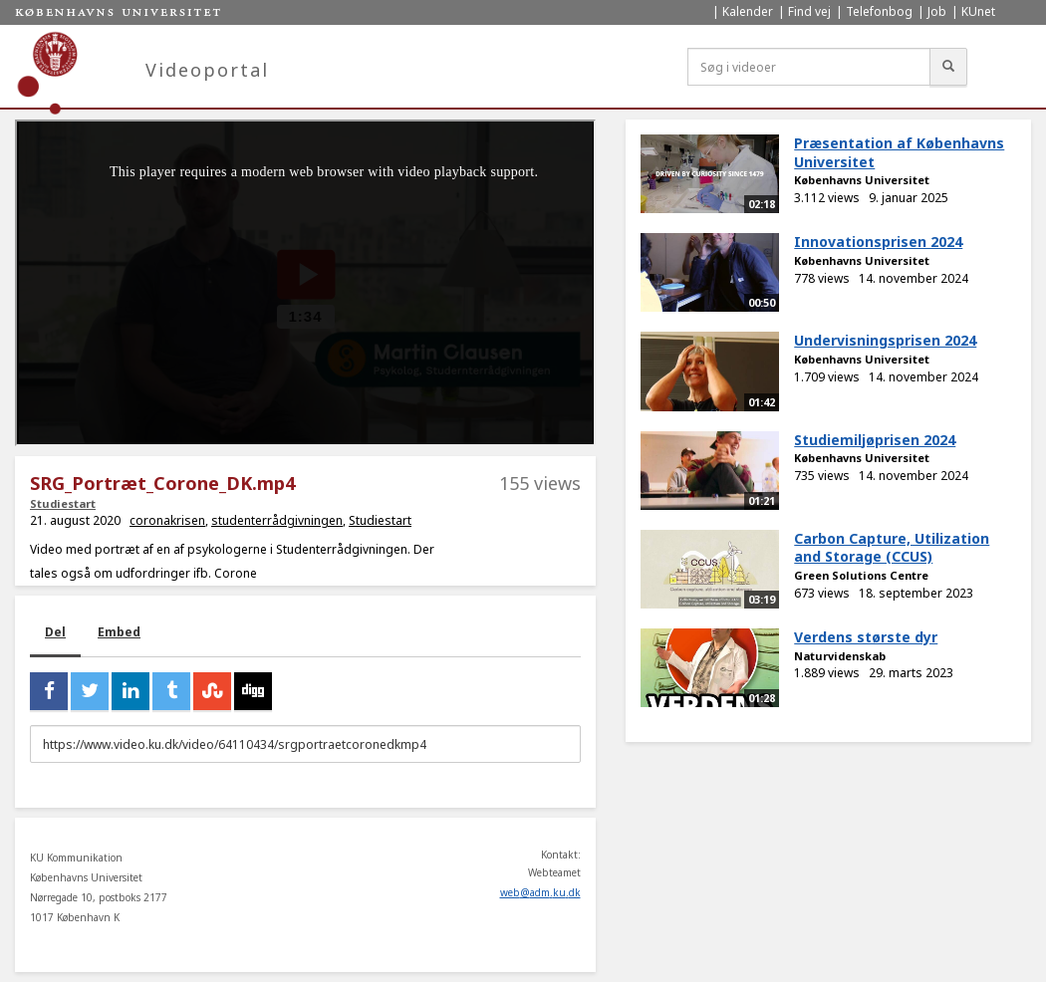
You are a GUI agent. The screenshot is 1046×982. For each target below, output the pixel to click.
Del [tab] (55, 631)
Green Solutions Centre (861, 575)
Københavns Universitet (861, 179)
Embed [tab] (119, 631)
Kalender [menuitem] (747, 11)
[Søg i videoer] (808, 67)
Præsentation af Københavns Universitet (899, 152)
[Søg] (948, 67)
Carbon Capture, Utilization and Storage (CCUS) (891, 548)
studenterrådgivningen (277, 520)
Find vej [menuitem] (809, 11)
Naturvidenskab (840, 655)
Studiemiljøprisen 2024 (874, 439)
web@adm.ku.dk (540, 892)
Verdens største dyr (865, 636)
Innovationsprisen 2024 (878, 241)
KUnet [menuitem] (978, 11)
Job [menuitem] (936, 11)
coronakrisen (167, 520)
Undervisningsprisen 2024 (885, 340)
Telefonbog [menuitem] (879, 11)
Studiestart (63, 503)
